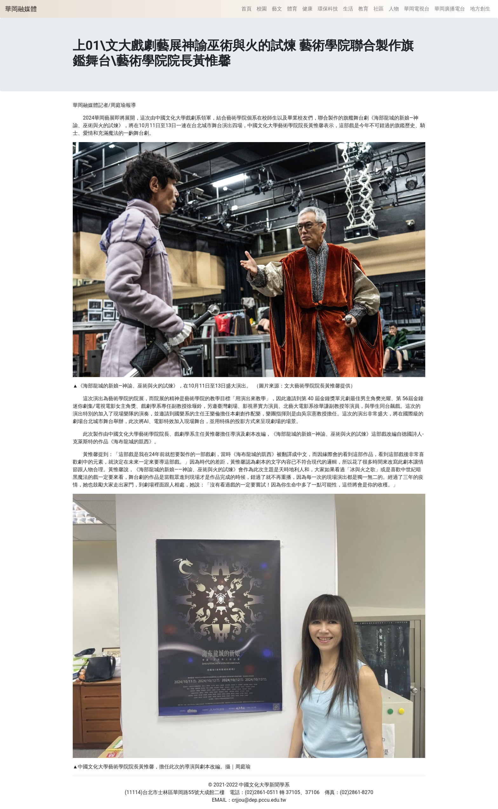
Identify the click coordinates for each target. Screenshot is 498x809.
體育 (292, 9)
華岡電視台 (416, 9)
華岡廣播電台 (449, 9)
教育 (363, 9)
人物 (394, 9)
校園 (262, 9)
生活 (348, 9)
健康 (307, 9)
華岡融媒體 (21, 9)
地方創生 (480, 9)
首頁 (246, 9)
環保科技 (328, 9)
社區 (379, 9)
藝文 (277, 9)
